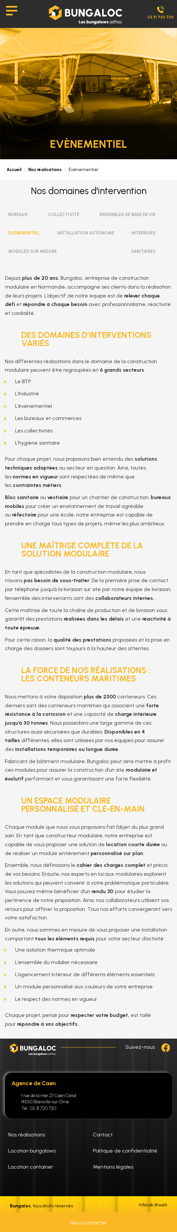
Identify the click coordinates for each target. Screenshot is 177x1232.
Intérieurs (143, 233)
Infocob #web (153, 1205)
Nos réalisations (45, 169)
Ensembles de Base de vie (128, 214)
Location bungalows (32, 1151)
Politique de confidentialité (125, 1151)
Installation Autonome (85, 233)
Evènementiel (23, 233)
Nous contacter (88, 1223)
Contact (103, 1135)
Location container (30, 1167)
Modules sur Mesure (32, 251)
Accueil (14, 169)
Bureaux (18, 214)
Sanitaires (143, 251)
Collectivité (63, 214)
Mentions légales (113, 1167)
